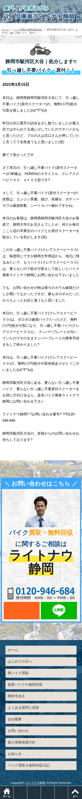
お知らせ (15, 754)
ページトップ (75, 792)
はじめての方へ (20, 661)
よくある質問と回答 (23, 707)
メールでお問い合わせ (22, 610)
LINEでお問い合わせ (59, 610)
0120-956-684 (41, 593)
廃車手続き (16, 696)
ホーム (5, 29)
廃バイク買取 (18, 673)
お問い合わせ (18, 731)
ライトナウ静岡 (35, 782)
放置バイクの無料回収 (25, 684)
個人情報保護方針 (22, 742)
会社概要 (15, 719)
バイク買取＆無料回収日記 (27, 29)
